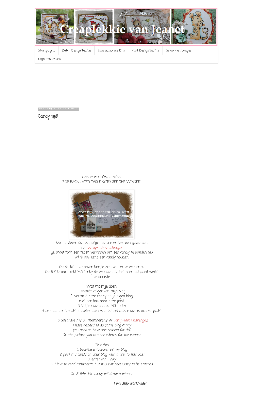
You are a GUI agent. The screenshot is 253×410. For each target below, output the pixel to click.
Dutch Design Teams (76, 50)
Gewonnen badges (179, 50)
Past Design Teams (145, 50)
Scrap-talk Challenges (105, 247)
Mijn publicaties (49, 59)
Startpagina (46, 50)
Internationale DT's (111, 50)
